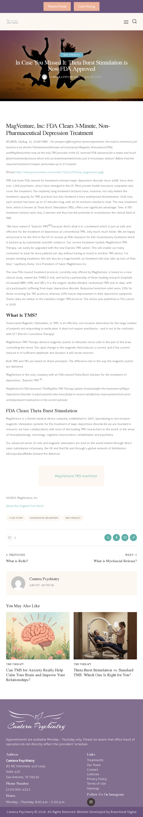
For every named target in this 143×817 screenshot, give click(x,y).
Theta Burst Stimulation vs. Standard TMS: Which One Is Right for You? (103, 672)
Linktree (93, 774)
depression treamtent (44, 517)
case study (16, 517)
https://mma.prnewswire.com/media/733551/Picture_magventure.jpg (59, 172)
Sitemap (93, 788)
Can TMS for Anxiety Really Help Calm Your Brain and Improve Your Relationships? (35, 675)
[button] (126, 22)
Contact (92, 769)
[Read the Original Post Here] (24, 506)
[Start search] (134, 21)
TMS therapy (73, 517)
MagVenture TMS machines (76, 476)
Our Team (94, 765)
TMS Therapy (71, 54)
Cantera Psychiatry (44, 578)
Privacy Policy (97, 779)
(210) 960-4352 (18, 789)
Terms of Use (96, 783)
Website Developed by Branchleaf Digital (107, 812)
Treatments (95, 760)
